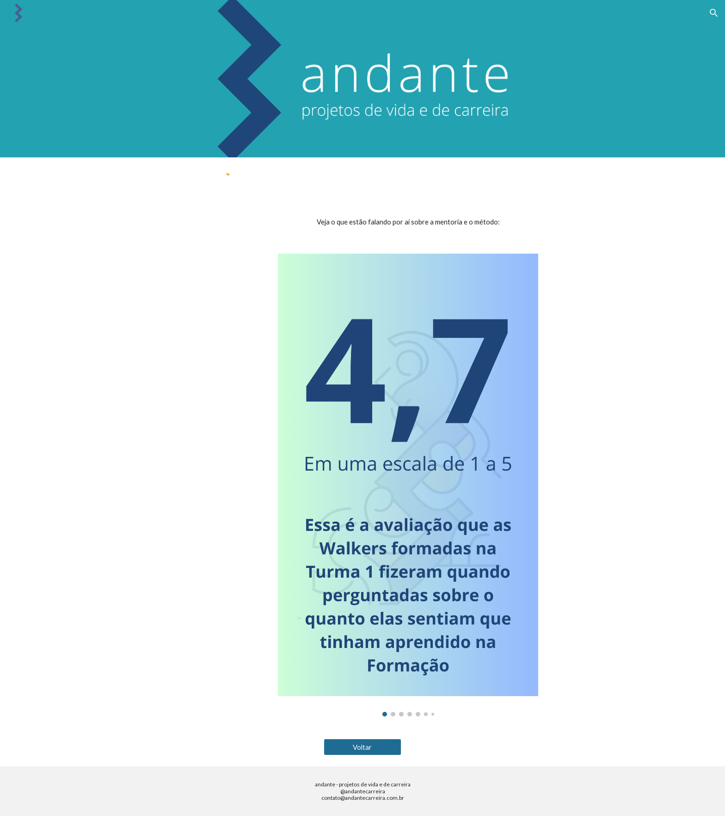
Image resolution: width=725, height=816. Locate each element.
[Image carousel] (408, 485)
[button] (714, 13)
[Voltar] (362, 747)
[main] (408, 222)
